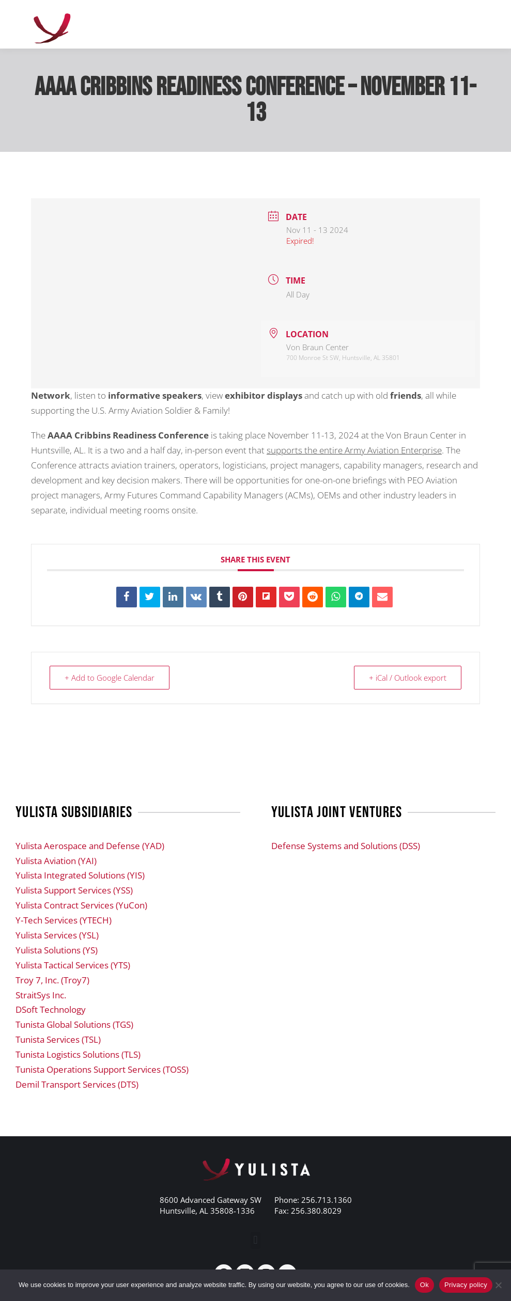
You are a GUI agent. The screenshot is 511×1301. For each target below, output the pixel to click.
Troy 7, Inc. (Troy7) (52, 980)
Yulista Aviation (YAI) (56, 861)
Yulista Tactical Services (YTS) (73, 965)
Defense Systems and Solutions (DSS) (345, 846)
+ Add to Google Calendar (109, 677)
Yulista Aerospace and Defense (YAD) (90, 846)
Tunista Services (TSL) (58, 1039)
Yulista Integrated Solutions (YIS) (80, 875)
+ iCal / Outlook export (407, 677)
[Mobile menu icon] (474, 24)
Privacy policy (465, 1285)
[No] (498, 1285)
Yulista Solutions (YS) (57, 950)
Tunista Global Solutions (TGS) (74, 1024)
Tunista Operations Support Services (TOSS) (102, 1069)
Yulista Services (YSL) (57, 935)
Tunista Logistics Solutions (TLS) (78, 1054)
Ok (424, 1285)
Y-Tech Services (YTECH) (64, 920)
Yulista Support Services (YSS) (74, 890)
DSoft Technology (51, 1009)
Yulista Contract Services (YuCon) (81, 905)
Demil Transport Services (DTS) (77, 1084)
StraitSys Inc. (41, 995)
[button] (255, 1240)
